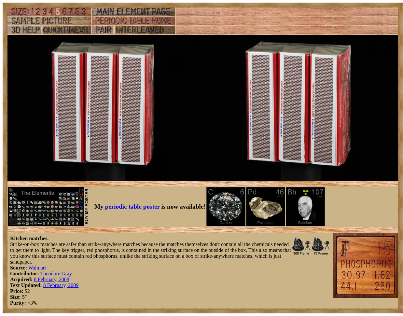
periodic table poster (132, 206)
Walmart (37, 267)
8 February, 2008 (51, 279)
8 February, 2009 (61, 285)
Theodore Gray (56, 273)
